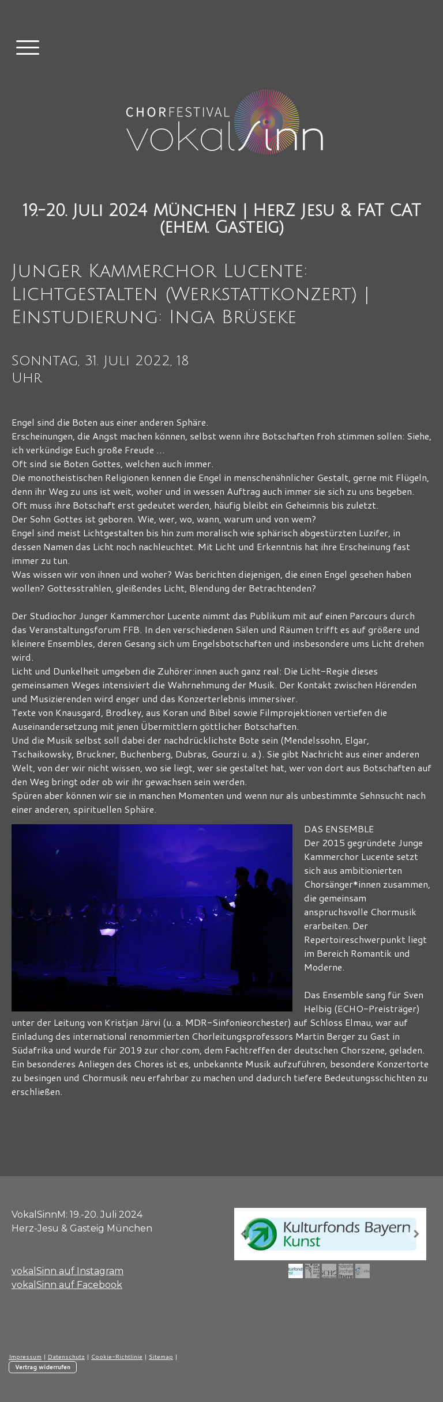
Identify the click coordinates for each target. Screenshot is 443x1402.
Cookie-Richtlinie (116, 1356)
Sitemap (161, 1356)
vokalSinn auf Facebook (67, 1284)
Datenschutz (66, 1356)
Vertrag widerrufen (42, 1367)
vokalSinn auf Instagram (67, 1270)
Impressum (25, 1356)
